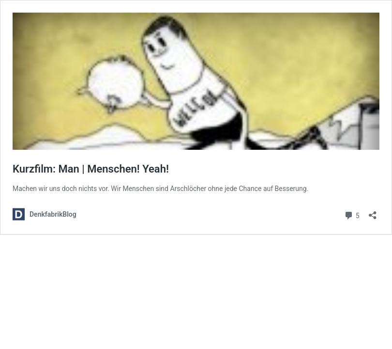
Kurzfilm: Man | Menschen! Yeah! (91, 169)
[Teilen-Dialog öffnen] (372, 212)
